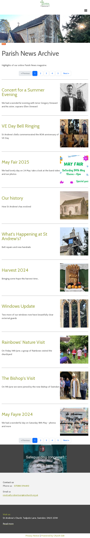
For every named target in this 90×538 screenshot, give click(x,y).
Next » (66, 73)
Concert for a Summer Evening (23, 92)
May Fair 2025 (15, 162)
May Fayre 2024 (17, 414)
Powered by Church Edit (53, 535)
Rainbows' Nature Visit (23, 342)
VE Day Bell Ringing (20, 126)
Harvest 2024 (15, 270)
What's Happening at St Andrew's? (24, 236)
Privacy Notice (32, 535)
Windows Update (18, 306)
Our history (12, 198)
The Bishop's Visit (18, 378)
